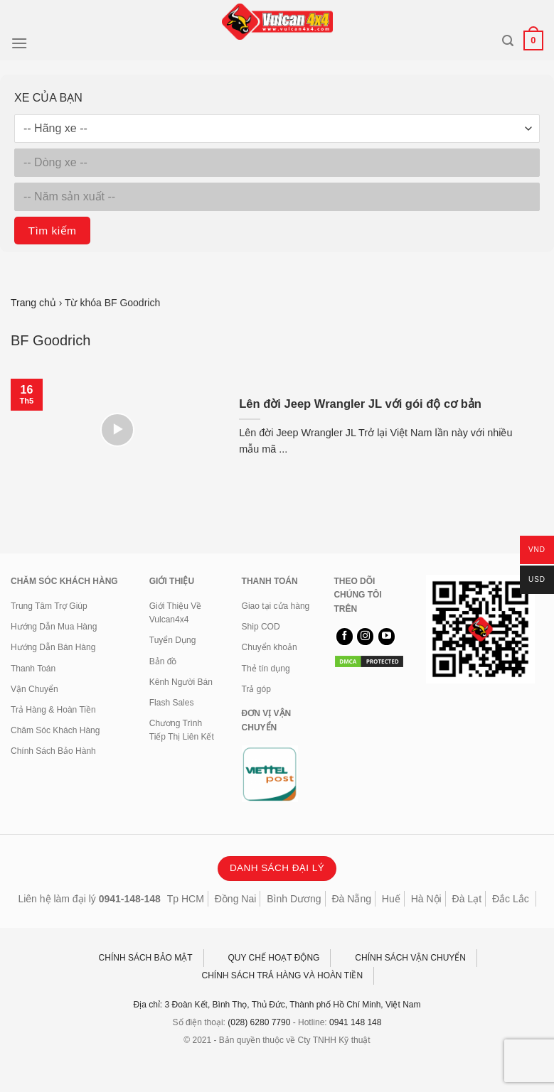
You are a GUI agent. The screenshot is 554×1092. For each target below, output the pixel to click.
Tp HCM (185, 898)
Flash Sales (171, 703)
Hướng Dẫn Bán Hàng (53, 647)
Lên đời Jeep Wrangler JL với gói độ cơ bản (360, 404)
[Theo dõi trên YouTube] (386, 637)
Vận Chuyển (34, 689)
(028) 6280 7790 (259, 1022)
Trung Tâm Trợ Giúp (49, 606)
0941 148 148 (355, 1022)
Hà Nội (426, 898)
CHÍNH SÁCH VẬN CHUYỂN (410, 958)
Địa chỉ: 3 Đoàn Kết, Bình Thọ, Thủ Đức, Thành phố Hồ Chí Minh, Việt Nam (277, 1005)
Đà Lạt (466, 898)
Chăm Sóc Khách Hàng (55, 730)
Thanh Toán (33, 669)
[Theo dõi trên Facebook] (344, 637)
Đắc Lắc (510, 898)
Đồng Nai (236, 898)
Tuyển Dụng (172, 640)
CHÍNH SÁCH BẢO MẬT (146, 958)
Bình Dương (294, 898)
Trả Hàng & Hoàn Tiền (53, 710)
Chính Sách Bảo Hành (53, 751)
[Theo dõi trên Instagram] (365, 637)
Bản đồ (163, 661)
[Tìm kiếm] (507, 41)
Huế (391, 898)
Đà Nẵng (351, 898)
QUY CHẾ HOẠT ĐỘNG (274, 958)
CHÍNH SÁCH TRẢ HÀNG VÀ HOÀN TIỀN (282, 975)
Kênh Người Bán (181, 682)
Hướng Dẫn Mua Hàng (54, 627)
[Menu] (19, 43)
